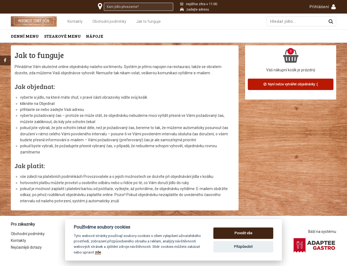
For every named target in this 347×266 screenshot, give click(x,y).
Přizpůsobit (243, 247)
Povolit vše (243, 233)
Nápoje (94, 36)
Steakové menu (62, 36)
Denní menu (25, 36)
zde (98, 252)
